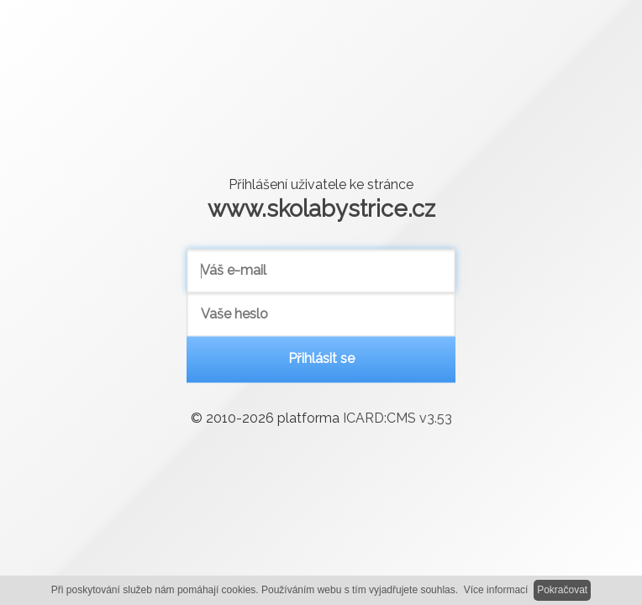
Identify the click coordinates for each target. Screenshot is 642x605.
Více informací (496, 590)
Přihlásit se (321, 359)
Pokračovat (562, 590)
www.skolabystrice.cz (321, 208)
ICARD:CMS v (397, 419)
